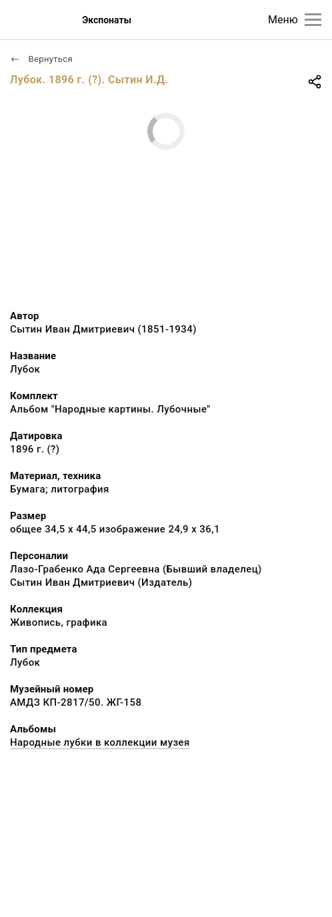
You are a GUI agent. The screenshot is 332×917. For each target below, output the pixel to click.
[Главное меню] (313, 20)
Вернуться (41, 59)
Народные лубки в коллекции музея (100, 742)
